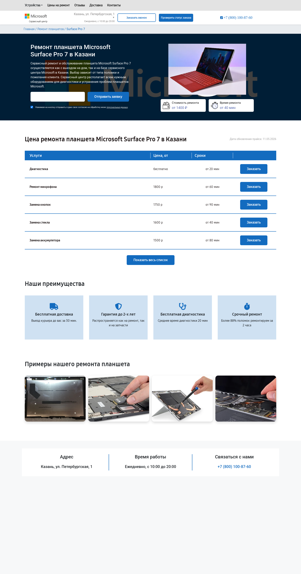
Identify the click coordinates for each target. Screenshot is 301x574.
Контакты (114, 5)
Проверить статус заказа (176, 17)
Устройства (32, 5)
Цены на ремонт (58, 5)
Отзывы (79, 5)
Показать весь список (150, 260)
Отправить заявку (108, 97)
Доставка (96, 5)
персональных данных (117, 107)
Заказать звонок (137, 17)
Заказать (254, 169)
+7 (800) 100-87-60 (234, 466)
